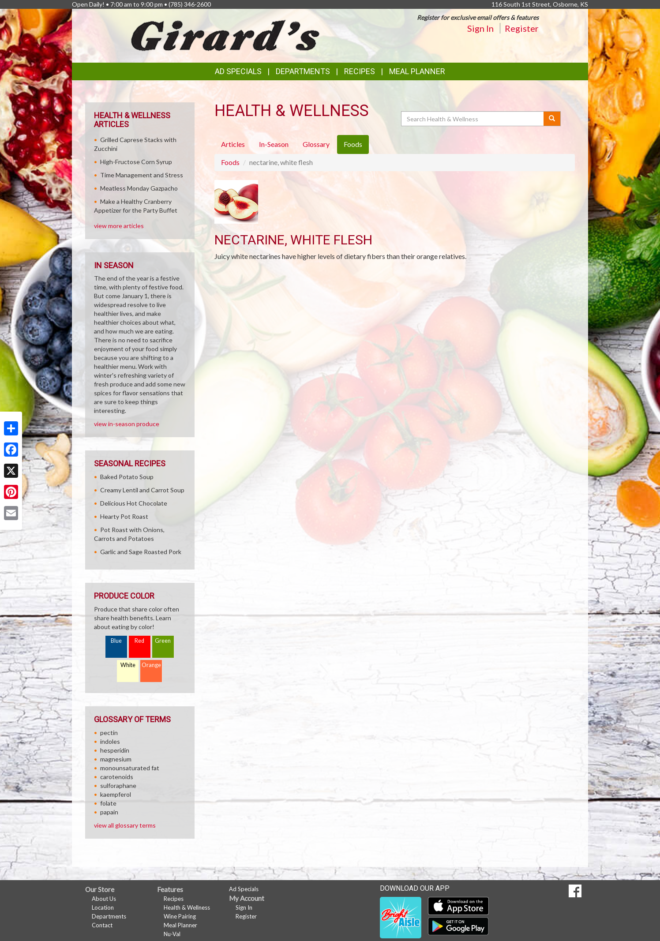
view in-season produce (126, 423)
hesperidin (114, 750)
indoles (110, 741)
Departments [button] (303, 71)
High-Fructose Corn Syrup (136, 161)
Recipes (359, 71)
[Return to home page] (226, 35)
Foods (230, 162)
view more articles (119, 225)
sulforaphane (118, 785)
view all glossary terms (125, 825)
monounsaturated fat (129, 768)
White (127, 665)
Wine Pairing (180, 916)
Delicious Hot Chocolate (133, 503)
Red (139, 640)
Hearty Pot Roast (124, 516)
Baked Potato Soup (127, 476)
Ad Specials (238, 71)
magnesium (115, 759)
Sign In (480, 28)
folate (108, 803)
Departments (109, 916)
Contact (102, 925)
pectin (109, 732)
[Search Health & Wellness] (473, 118)
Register (522, 28)
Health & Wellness (187, 907)
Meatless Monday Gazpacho (139, 188)
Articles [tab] (233, 144)
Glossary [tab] (316, 144)
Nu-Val (172, 933)
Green (163, 640)
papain (109, 812)
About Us (104, 898)
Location (103, 907)
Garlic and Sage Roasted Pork (140, 551)
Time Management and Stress (141, 175)
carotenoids (116, 776)
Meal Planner (417, 71)
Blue (116, 640)
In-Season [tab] (274, 144)
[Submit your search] (552, 118)
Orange (151, 665)
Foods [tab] (353, 144)
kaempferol (115, 794)
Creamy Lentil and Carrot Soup (142, 490)
